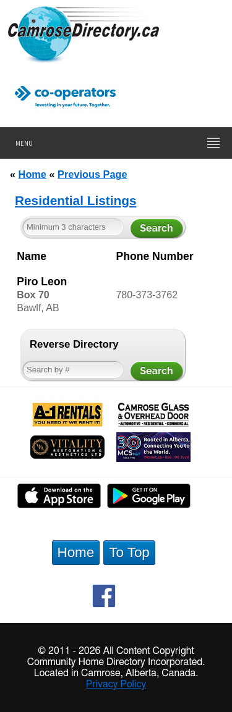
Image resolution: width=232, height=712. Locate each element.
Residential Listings (75, 200)
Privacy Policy (116, 684)
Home (32, 174)
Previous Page (92, 174)
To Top (129, 552)
